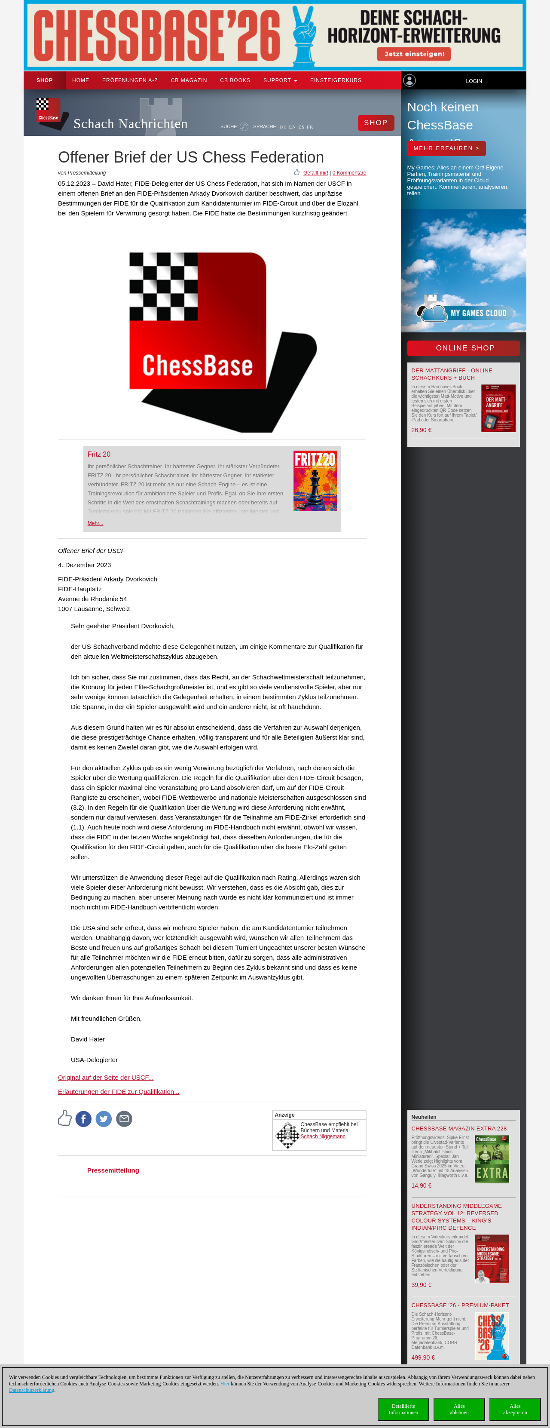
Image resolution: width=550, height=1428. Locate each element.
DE (283, 126)
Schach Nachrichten (130, 123)
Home (80, 80)
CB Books (235, 80)
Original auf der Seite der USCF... (106, 1077)
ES (301, 126)
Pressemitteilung (113, 1170)
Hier (224, 1384)
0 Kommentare (350, 173)
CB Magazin (189, 80)
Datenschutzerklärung (31, 1390)
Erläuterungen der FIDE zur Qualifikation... (119, 1091)
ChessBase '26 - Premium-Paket (461, 1305)
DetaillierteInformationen (404, 1409)
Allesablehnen (459, 1409)
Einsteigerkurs (336, 80)
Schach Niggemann (323, 1136)
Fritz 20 (99, 454)
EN (292, 126)
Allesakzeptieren (515, 1409)
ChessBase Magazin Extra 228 (459, 1128)
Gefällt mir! (315, 173)
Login (474, 81)
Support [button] (280, 80)
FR (310, 126)
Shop (45, 80)
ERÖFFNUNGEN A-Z (130, 80)
